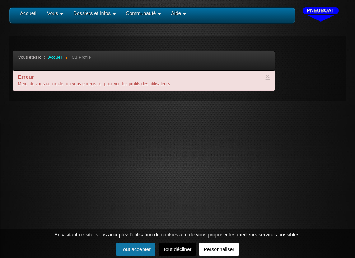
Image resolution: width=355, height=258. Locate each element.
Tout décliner (177, 249)
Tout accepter (136, 249)
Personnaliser (219, 249)
